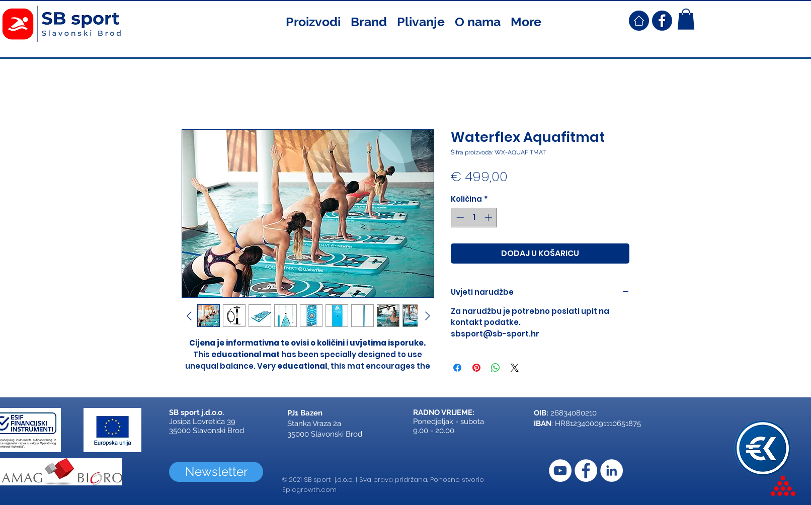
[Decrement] (459, 217)
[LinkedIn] (611, 470)
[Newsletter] (216, 472)
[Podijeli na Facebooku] (457, 368)
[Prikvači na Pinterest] (476, 368)
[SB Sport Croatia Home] (639, 21)
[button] (313, 20)
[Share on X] (515, 368)
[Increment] (489, 217)
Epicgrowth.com (309, 489)
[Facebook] (586, 470)
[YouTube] (560, 470)
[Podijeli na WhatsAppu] (496, 368)
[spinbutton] (474, 217)
